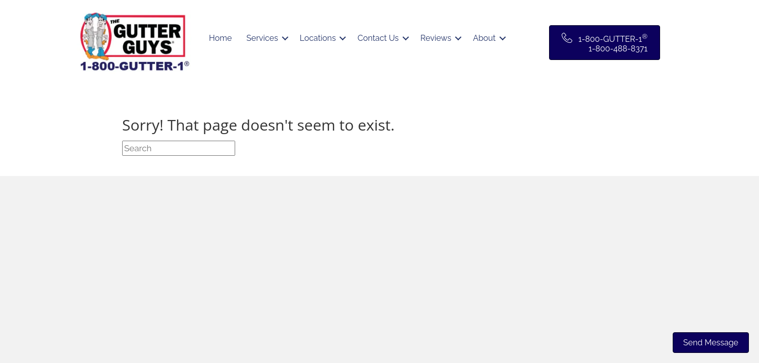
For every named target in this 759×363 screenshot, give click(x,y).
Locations (318, 38)
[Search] (178, 148)
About (484, 38)
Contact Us (378, 38)
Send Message (710, 342)
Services (262, 38)
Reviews (435, 38)
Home (220, 38)
